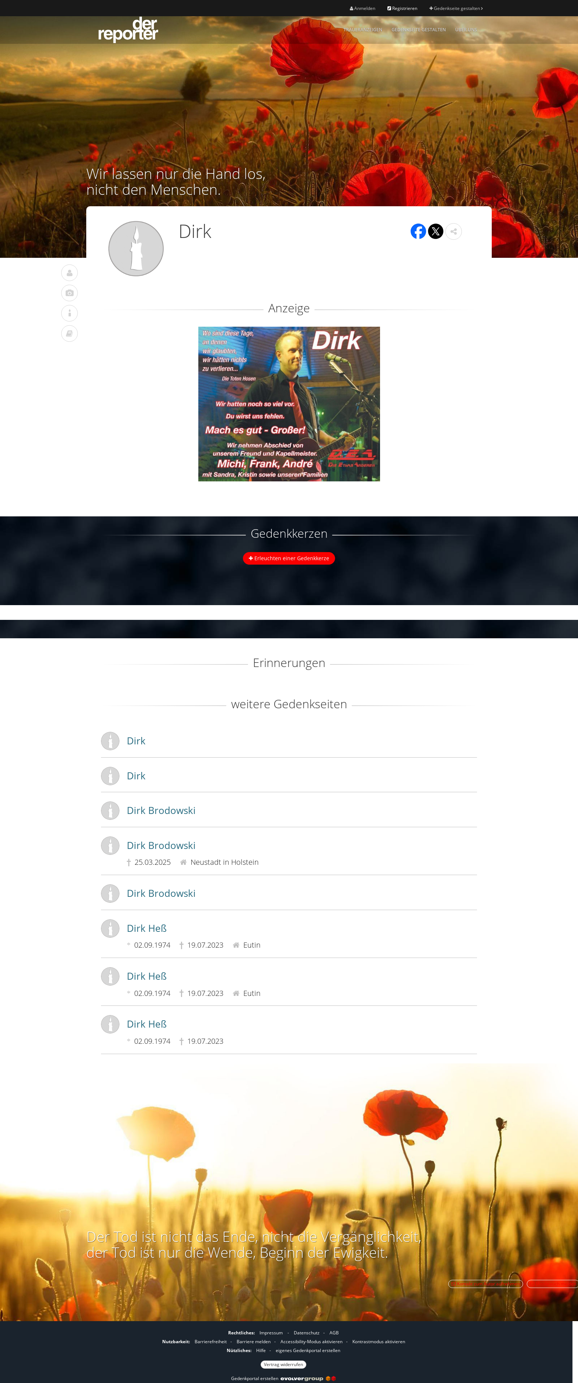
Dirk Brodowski (161, 810)
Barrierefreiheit (211, 1341)
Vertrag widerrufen (283, 1364)
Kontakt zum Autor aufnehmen (486, 1284)
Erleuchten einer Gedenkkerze (289, 558)
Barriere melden (254, 1341)
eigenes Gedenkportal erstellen (308, 1350)
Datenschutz (307, 1333)
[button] (453, 231)
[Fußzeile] (283, 1348)
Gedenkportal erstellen (283, 1378)
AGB (334, 1333)
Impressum (271, 1333)
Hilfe (261, 1350)
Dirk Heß (147, 928)
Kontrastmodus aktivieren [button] (378, 1341)
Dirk (136, 740)
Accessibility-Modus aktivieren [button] (311, 1341)
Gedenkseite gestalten (456, 8)
